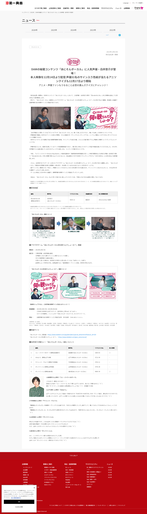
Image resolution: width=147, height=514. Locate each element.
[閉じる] (34, 488)
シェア (107, 35)
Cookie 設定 (19, 507)
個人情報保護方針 (90, 505)
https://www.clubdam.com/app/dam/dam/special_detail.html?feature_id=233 (72, 335)
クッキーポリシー (102, 505)
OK (19, 502)
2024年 (73, 30)
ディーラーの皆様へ (137, 3)
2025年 (54, 30)
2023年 (93, 30)
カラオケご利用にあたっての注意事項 (73, 505)
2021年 (32, 12)
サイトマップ (121, 505)
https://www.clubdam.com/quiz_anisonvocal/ (72, 337)
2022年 (113, 30)
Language (126, 3)
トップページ (25, 12)
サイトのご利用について (56, 505)
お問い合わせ (112, 505)
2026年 (35, 30)
